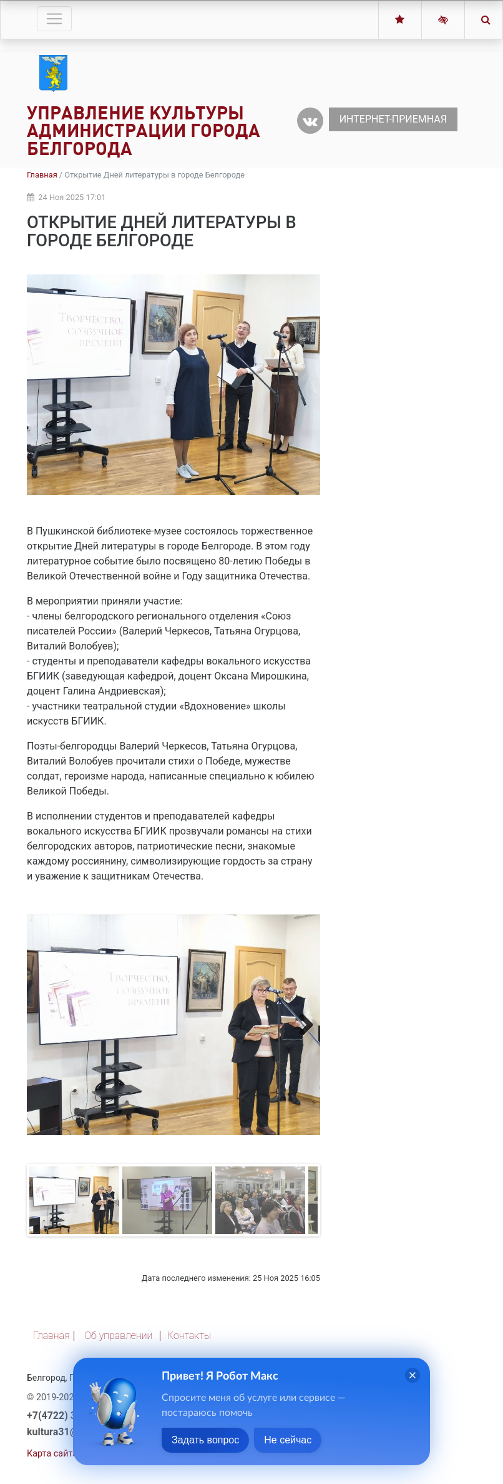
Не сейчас (287, 1440)
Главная (42, 174)
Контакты (189, 1335)
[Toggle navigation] (54, 18)
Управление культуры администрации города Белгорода (143, 131)
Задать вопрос (205, 1440)
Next (301, 1024)
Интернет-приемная (393, 119)
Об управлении (118, 1335)
